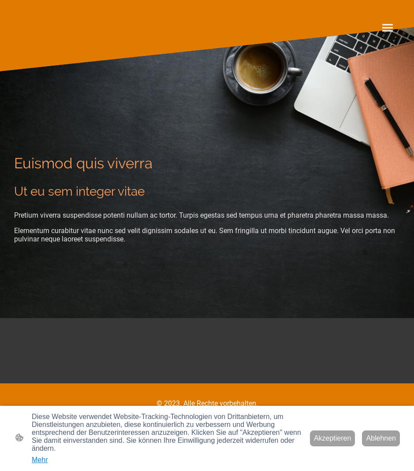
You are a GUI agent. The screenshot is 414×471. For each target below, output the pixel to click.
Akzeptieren (332, 438)
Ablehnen (381, 438)
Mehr (40, 460)
